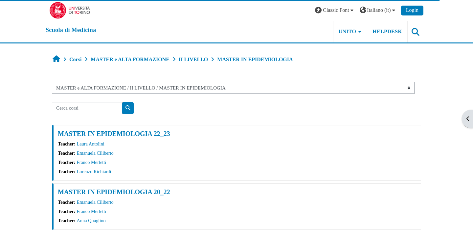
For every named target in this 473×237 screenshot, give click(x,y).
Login (412, 10)
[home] (71, 30)
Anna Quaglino (91, 220)
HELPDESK (387, 31)
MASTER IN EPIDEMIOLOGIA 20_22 (114, 192)
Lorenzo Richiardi (94, 171)
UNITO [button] (347, 31)
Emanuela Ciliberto (95, 153)
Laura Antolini (90, 143)
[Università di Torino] (69, 10)
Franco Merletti (91, 162)
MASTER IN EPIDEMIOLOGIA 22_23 (114, 133)
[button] (335, 10)
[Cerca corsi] (87, 108)
